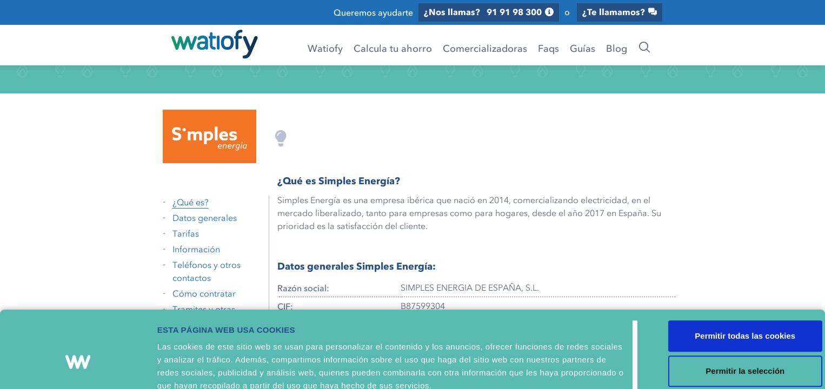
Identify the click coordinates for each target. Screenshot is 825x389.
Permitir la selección (734, 307)
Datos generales (204, 214)
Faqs (546, 48)
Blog (615, 48)
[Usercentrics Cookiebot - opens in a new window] (70, 370)
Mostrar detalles (377, 369)
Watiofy (323, 48)
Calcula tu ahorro (391, 48)
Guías (581, 48)
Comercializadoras (483, 48)
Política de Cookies (489, 334)
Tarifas (185, 230)
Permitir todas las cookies (734, 272)
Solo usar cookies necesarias (734, 342)
